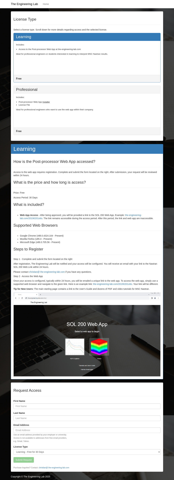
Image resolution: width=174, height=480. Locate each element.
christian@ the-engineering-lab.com (47, 272)
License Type (20, 446)
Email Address (21, 425)
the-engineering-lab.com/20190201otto (112, 284)
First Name (19, 401)
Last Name (19, 413)
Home (46, 4)
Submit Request (24, 460)
